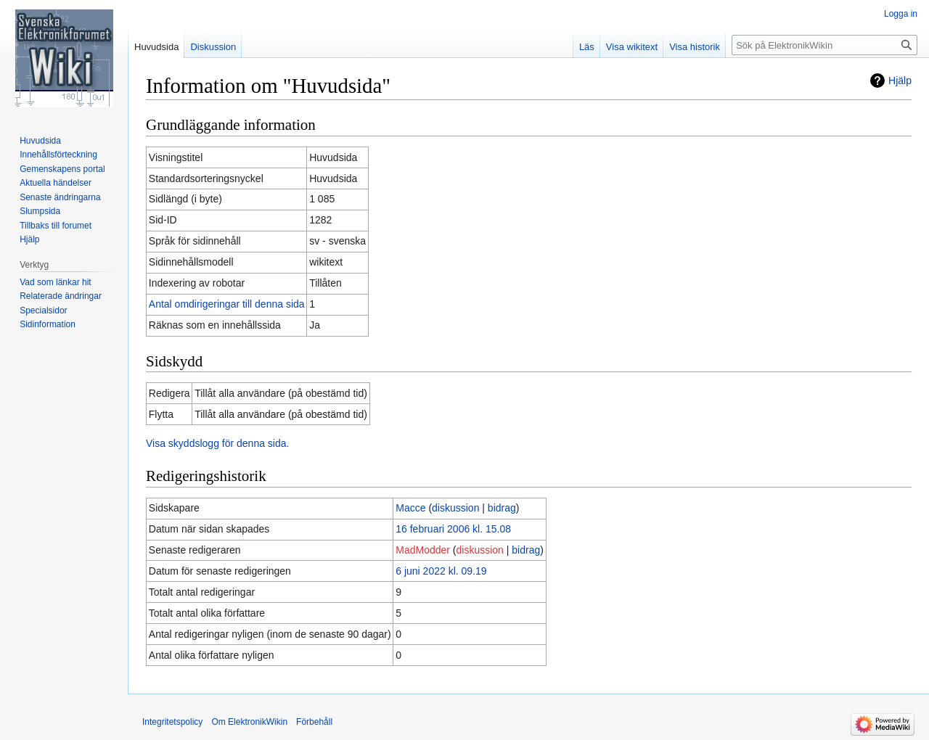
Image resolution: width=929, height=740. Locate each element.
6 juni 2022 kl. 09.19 (441, 571)
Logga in (900, 14)
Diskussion (213, 46)
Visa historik (694, 46)
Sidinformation (47, 324)
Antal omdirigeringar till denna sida (227, 304)
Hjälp (900, 80)
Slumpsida (40, 211)
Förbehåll (314, 722)
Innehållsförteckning (58, 154)
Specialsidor (43, 310)
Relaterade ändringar (61, 296)
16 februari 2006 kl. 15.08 (453, 529)
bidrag (502, 508)
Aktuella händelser (55, 183)
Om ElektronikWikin (249, 722)
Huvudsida (156, 46)
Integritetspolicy (172, 722)
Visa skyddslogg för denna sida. (217, 443)
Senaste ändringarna (60, 197)
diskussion (455, 508)
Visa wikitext (632, 46)
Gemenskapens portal (62, 169)
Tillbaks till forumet (55, 226)
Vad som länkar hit (55, 282)
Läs (586, 46)
